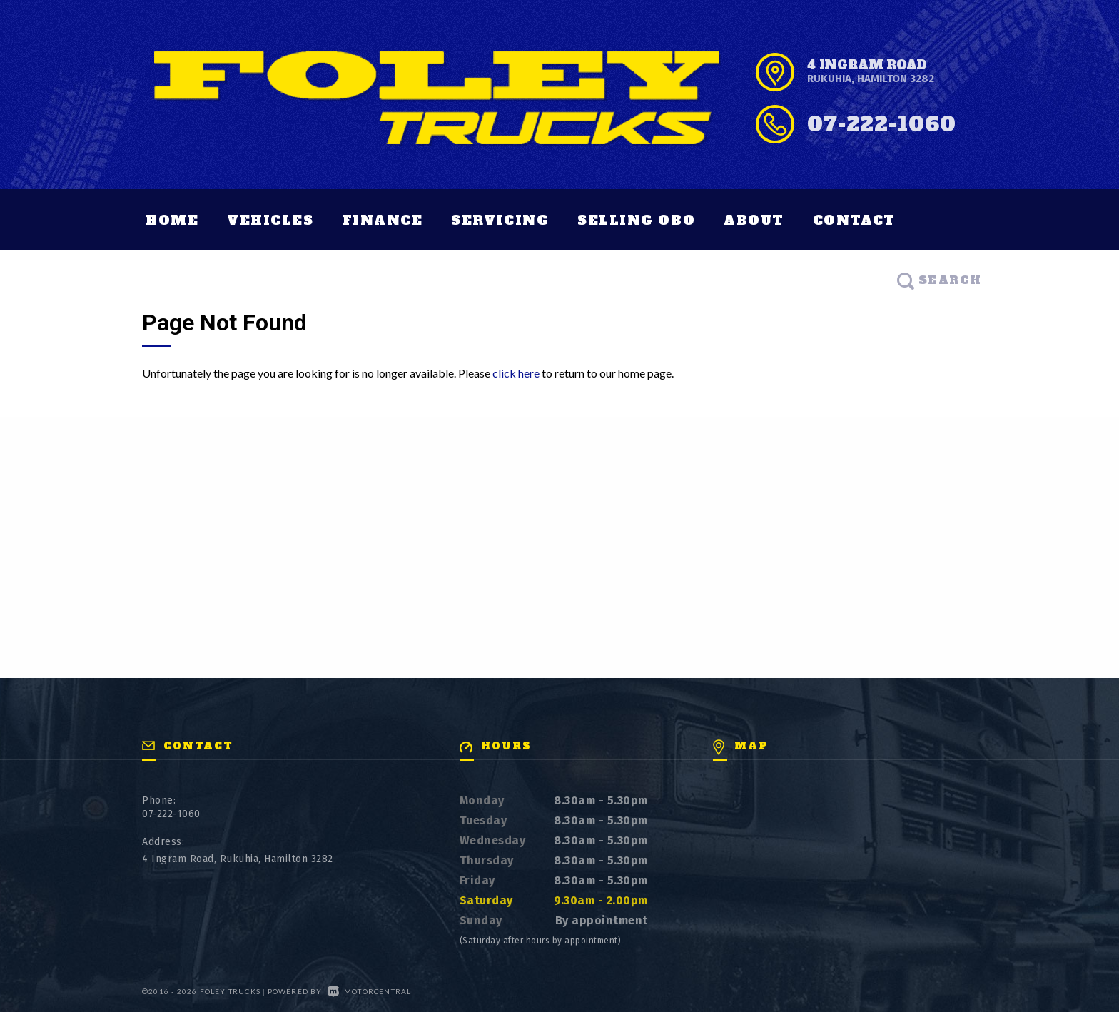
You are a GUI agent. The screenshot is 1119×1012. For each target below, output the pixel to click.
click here (516, 373)
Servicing (500, 220)
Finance (383, 220)
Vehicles (270, 220)
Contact (854, 220)
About (754, 220)
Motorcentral (370, 991)
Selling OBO (636, 220)
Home (172, 220)
